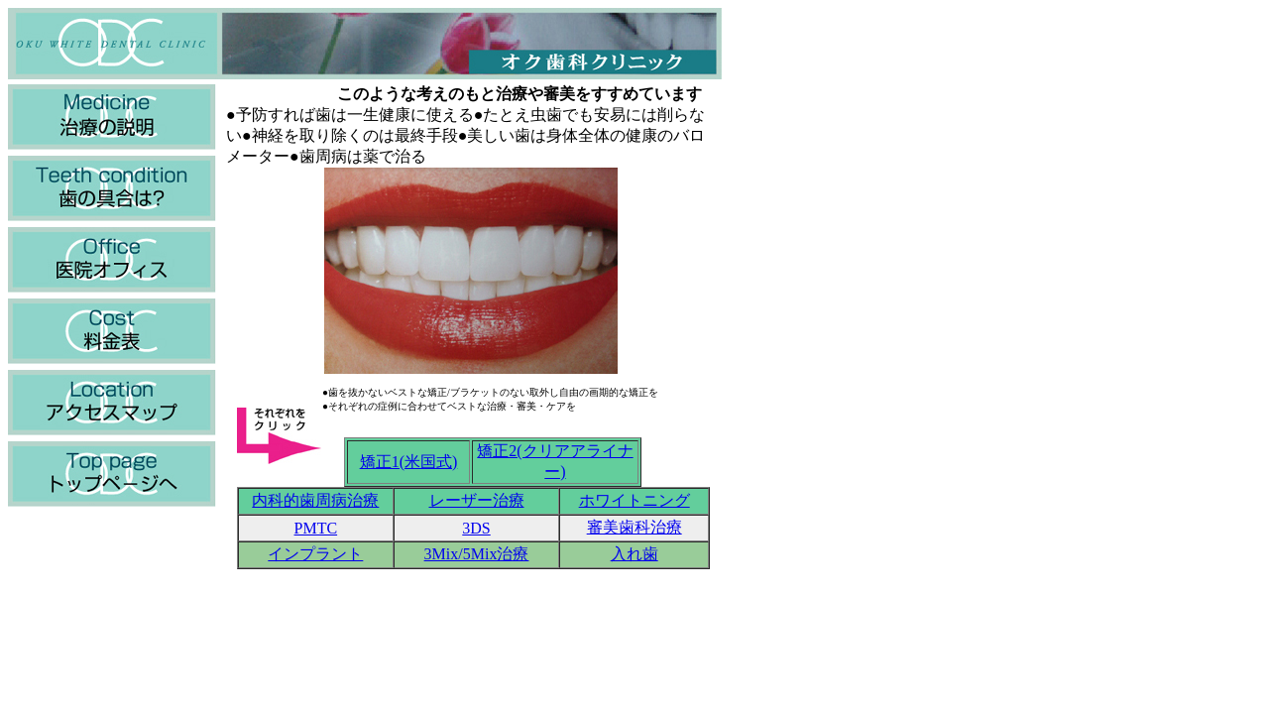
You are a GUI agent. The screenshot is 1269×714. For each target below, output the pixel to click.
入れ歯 (634, 553)
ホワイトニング (634, 500)
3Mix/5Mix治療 (476, 553)
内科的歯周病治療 (315, 500)
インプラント (315, 553)
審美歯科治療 (634, 527)
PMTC (316, 528)
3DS (476, 528)
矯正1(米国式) (409, 461)
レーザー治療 (476, 500)
